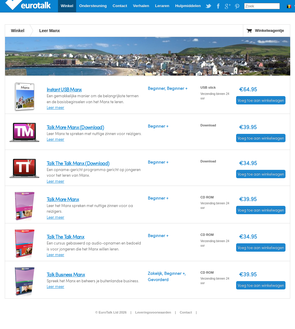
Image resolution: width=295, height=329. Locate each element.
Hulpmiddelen (188, 6)
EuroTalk (28, 6)
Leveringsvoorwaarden (153, 312)
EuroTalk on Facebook (218, 6)
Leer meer (55, 107)
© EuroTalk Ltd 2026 (110, 312)
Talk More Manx (63, 199)
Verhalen (141, 6)
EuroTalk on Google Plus (227, 6)
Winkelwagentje (269, 30)
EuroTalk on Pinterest (237, 6)
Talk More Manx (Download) (75, 127)
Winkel (67, 6)
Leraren (162, 6)
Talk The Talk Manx (65, 237)
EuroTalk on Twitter (208, 6)
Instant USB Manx (64, 89)
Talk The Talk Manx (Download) (78, 163)
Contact (120, 6)
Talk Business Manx (66, 274)
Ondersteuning (92, 6)
